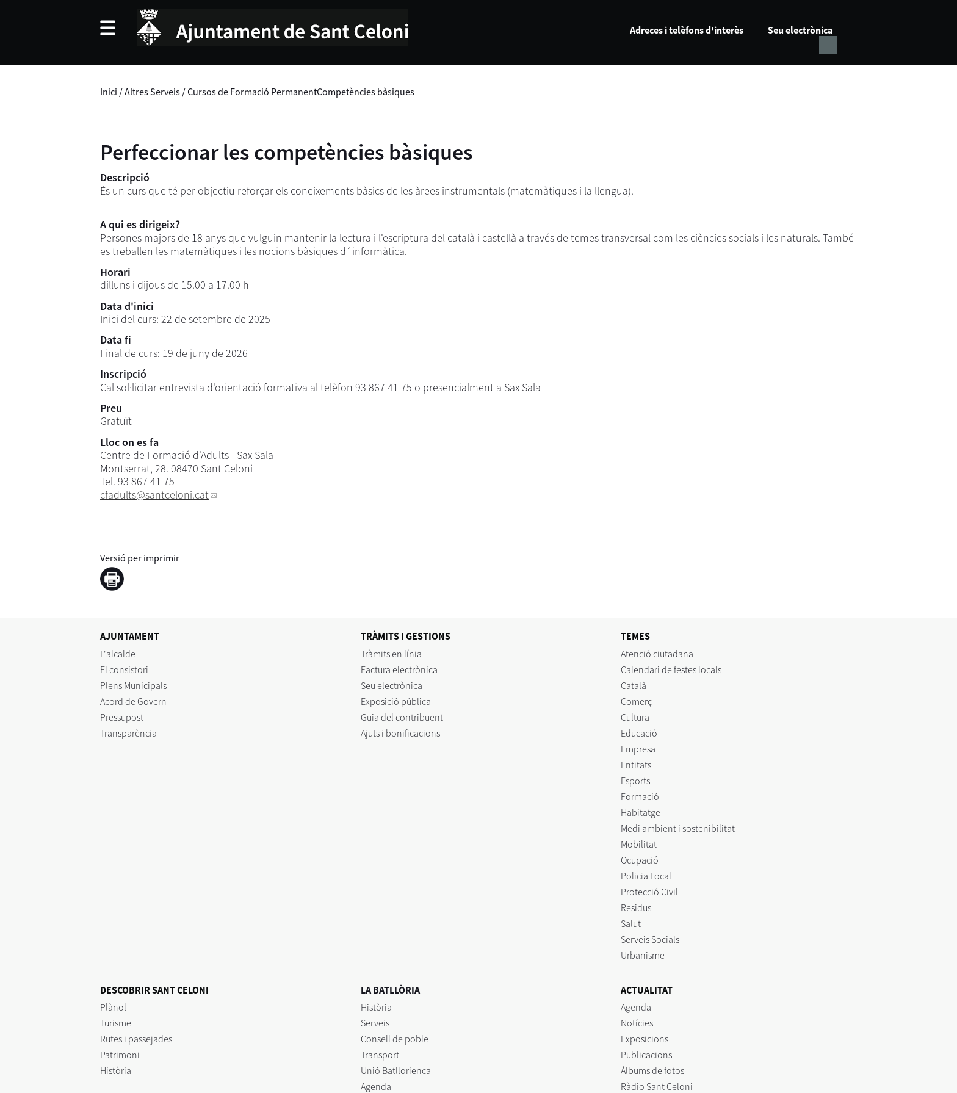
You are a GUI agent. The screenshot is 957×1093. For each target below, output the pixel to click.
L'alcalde (117, 654)
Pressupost (121, 717)
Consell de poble (394, 1039)
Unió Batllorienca (396, 1070)
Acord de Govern (133, 701)
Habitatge (640, 812)
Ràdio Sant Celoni (657, 1086)
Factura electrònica (399, 669)
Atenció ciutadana (657, 654)
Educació (639, 733)
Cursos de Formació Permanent (252, 91)
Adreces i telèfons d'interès (686, 30)
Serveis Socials (650, 939)
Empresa (638, 749)
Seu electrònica (800, 30)
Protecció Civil (649, 892)
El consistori (124, 669)
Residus (636, 907)
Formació (640, 796)
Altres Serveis (152, 91)
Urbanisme (643, 955)
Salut (631, 923)
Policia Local (646, 876)
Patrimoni (120, 1054)
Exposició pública (396, 701)
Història (115, 1070)
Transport (380, 1054)
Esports (635, 780)
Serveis (375, 1023)
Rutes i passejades (136, 1039)
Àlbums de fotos (652, 1070)
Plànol (113, 1007)
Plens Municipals (133, 685)
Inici (108, 91)
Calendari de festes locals (671, 669)
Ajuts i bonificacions (400, 733)
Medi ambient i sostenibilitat (678, 828)
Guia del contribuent (402, 717)
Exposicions (644, 1039)
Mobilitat (639, 844)
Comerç (636, 701)
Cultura (635, 717)
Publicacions (646, 1054)
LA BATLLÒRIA (390, 990)
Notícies (637, 1023)
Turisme (115, 1023)
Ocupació (640, 860)
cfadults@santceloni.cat (154, 495)
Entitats (636, 765)
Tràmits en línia (391, 654)
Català (633, 685)
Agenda (376, 1086)
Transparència (128, 733)
